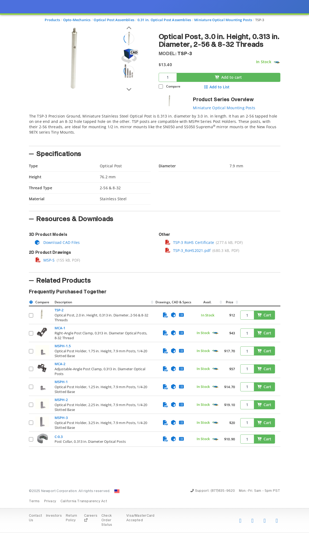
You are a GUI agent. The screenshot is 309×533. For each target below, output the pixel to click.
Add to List (217, 87)
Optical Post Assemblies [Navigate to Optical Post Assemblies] (114, 19)
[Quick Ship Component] (276, 62)
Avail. (207, 302)
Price (229, 302)
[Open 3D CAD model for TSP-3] (129, 56)
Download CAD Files (57, 242)
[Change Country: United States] (117, 491)
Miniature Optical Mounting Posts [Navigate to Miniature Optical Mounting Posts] (223, 19)
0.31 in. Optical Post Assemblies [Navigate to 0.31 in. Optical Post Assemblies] (164, 19)
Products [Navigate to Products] (52, 19)
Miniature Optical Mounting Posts (224, 107)
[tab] (154, 128)
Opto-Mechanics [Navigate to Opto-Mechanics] (77, 19)
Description (63, 302)
